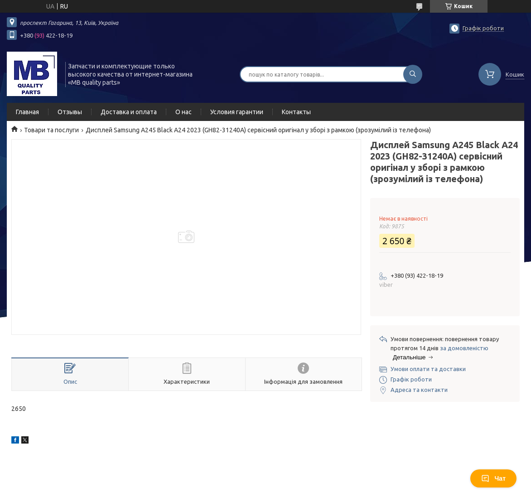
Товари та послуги (51, 130)
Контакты (296, 112)
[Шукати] (412, 74)
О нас (183, 112)
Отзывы (70, 112)
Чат (493, 478)
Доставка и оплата (129, 112)
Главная (27, 112)
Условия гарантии (236, 112)
